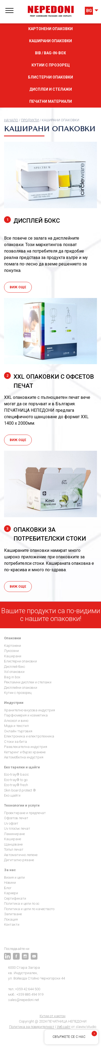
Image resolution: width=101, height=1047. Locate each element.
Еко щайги (12, 795)
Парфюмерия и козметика (26, 715)
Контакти (11, 924)
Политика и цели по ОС (21, 904)
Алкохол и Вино (16, 721)
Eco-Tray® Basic (16, 774)
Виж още (18, 287)
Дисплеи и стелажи (50, 89)
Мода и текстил (16, 726)
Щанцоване (13, 844)
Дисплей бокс (14, 667)
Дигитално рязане (19, 860)
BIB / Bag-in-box (50, 53)
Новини (10, 883)
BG (89, 10)
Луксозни (11, 651)
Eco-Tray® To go (15, 780)
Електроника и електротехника (29, 736)
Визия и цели (14, 877)
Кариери (11, 893)
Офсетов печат (16, 818)
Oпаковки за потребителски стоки (45, 533)
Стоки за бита (15, 742)
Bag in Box (12, 677)
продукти (30, 120)
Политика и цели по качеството (29, 909)
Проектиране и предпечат (25, 813)
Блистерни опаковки (50, 77)
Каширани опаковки (50, 41)
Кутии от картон (52, 1016)
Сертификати (15, 898)
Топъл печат (13, 849)
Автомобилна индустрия (23, 757)
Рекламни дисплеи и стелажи (27, 682)
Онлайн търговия (18, 731)
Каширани (12, 656)
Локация (11, 919)
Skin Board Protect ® (20, 790)
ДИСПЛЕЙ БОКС (32, 220)
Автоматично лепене (20, 855)
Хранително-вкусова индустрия (29, 710)
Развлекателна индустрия (25, 747)
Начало (11, 120)
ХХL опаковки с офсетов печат (49, 380)
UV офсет (11, 823)
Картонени (12, 646)
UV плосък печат (17, 828)
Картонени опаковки (50, 29)
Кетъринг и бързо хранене (25, 752)
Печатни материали (50, 101)
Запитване (13, 914)
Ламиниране (14, 834)
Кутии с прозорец (51, 65)
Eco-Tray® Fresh (16, 785)
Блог (8, 888)
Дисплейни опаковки (20, 688)
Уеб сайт (64, 1027)
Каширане (12, 839)
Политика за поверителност (31, 1027)
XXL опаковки (14, 672)
